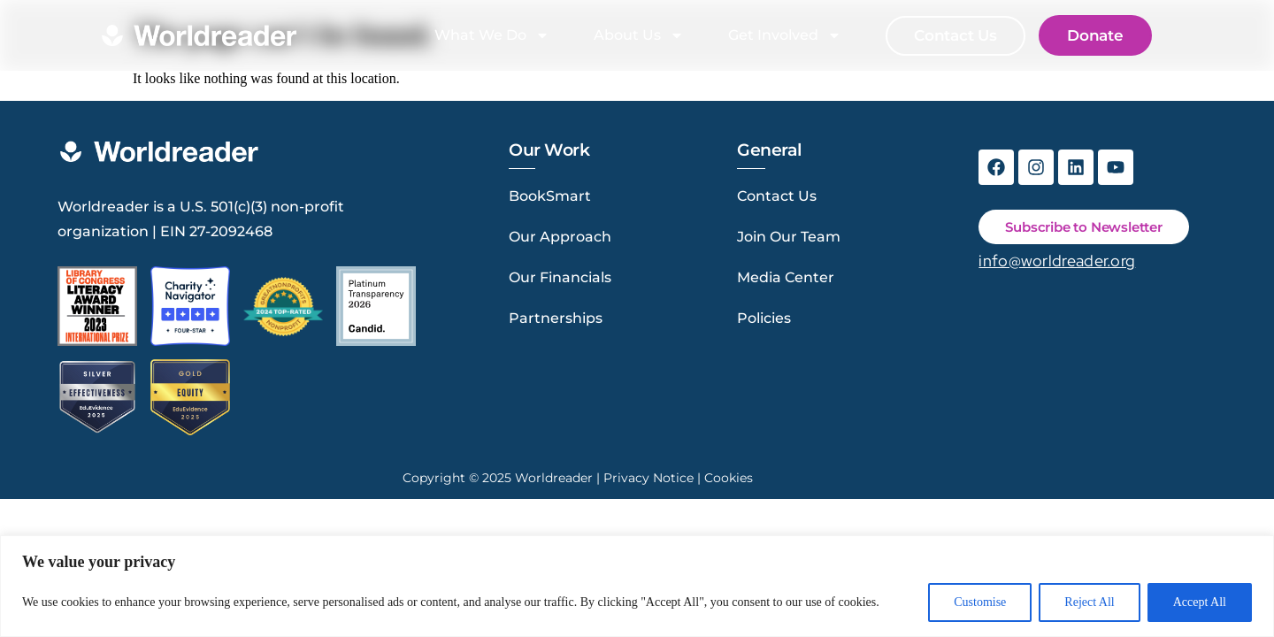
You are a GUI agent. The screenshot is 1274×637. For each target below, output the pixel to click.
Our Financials (560, 277)
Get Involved (784, 35)
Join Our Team (788, 236)
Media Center (785, 277)
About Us (639, 35)
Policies (764, 318)
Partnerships (555, 318)
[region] (637, 586)
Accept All (1199, 602)
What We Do (491, 35)
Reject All (1089, 602)
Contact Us (777, 196)
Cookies (728, 478)
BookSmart (550, 196)
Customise (980, 602)
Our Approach (560, 236)
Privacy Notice (648, 478)
